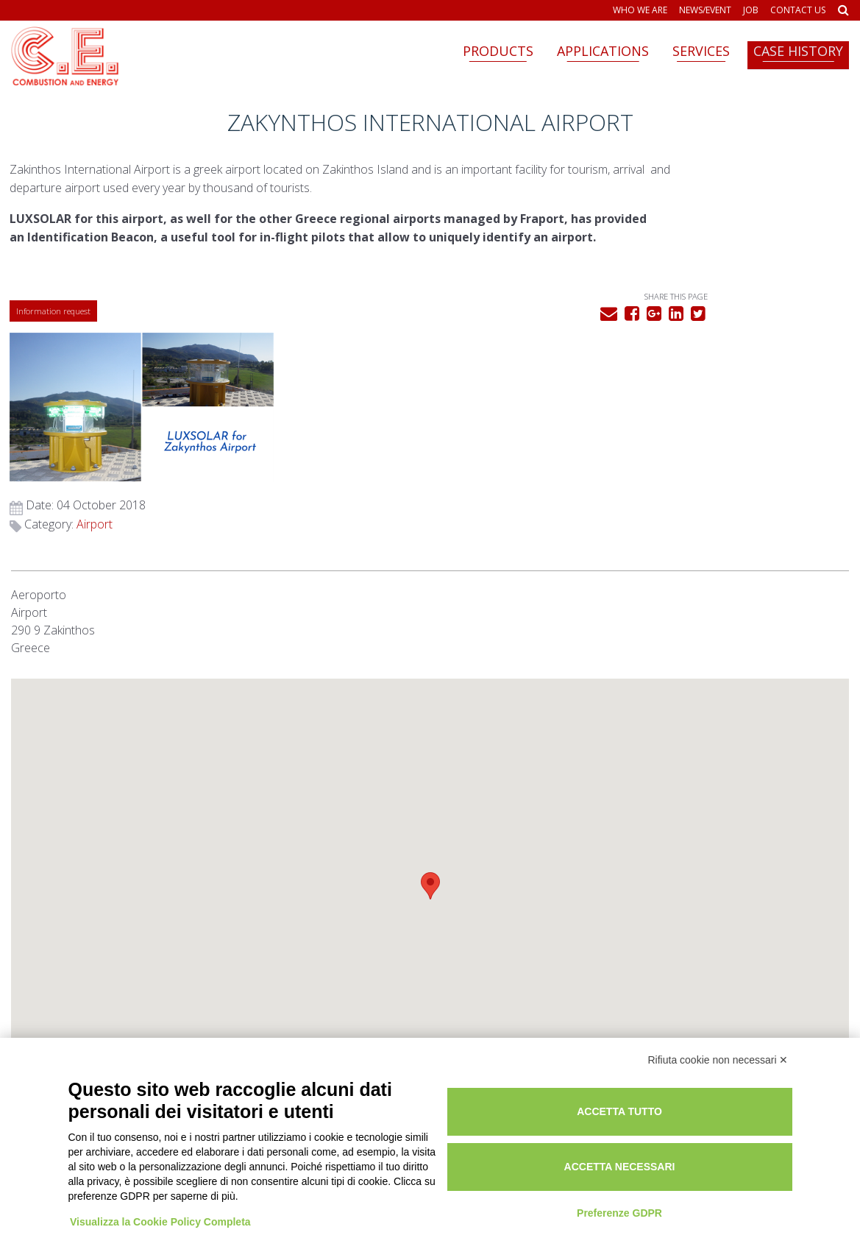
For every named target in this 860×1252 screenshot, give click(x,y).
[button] (430, 726)
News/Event (705, 10)
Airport (669, 364)
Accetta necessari (685, 1153)
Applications (603, 51)
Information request (55, 344)
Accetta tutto (685, 1098)
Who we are (640, 10)
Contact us (797, 10)
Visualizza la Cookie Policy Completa (162, 1195)
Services (701, 51)
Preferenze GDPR (685, 1199)
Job (750, 10)
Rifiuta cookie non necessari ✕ (718, 1048)
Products (498, 51)
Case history (798, 51)
